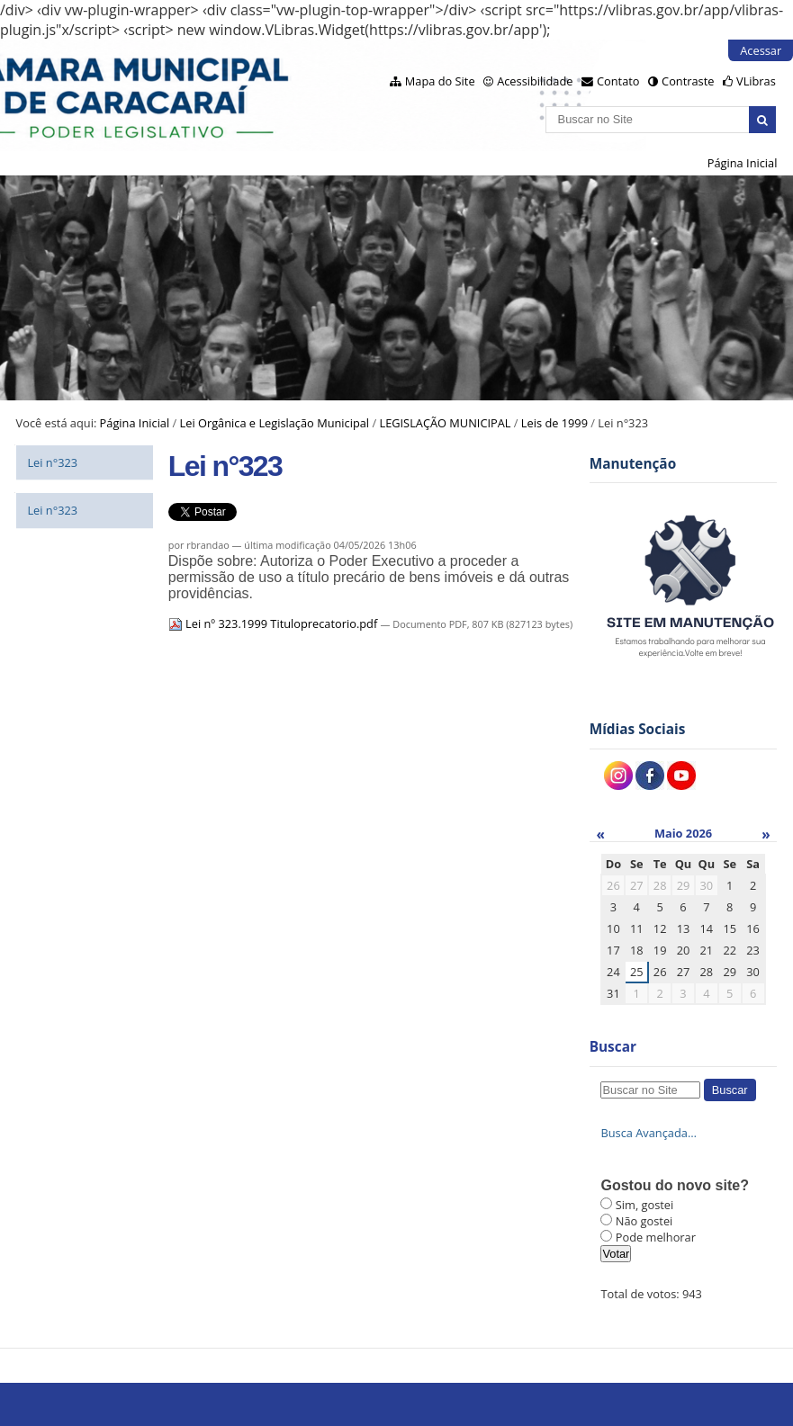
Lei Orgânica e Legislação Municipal (275, 423)
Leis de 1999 (554, 423)
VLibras (756, 81)
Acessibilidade (534, 81)
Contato (618, 81)
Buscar (613, 1046)
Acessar (760, 50)
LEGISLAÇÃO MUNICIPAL (444, 423)
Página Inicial (742, 163)
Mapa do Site (440, 81)
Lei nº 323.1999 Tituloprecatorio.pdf (274, 623)
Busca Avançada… (648, 1133)
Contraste (688, 81)
